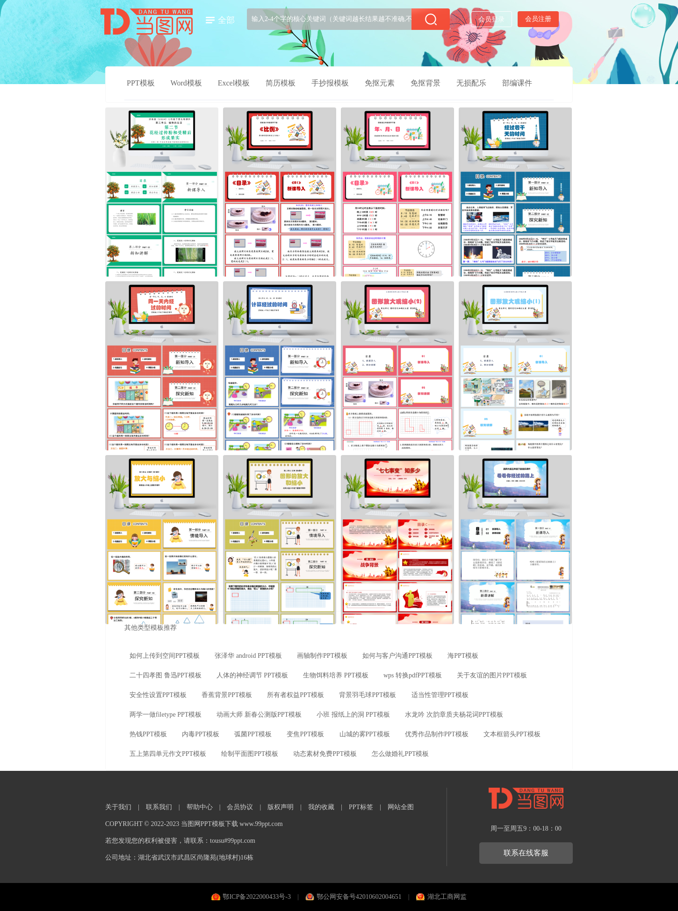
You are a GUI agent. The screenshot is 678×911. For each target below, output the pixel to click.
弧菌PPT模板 (253, 734)
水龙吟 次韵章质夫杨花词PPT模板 (454, 714)
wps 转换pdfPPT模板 (412, 675)
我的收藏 (321, 807)
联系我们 (159, 807)
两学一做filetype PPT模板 (166, 714)
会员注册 (538, 18)
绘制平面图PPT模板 (249, 753)
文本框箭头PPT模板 (512, 734)
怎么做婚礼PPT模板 (400, 753)
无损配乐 (471, 83)
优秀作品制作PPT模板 (437, 734)
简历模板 (281, 83)
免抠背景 (425, 83)
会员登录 (491, 19)
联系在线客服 (526, 853)
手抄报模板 (330, 83)
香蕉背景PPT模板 (227, 694)
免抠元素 (380, 83)
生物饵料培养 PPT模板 (335, 675)
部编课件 (517, 83)
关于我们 (118, 807)
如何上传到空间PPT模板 (165, 655)
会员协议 (240, 807)
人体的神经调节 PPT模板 (252, 675)
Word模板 (186, 83)
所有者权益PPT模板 (295, 694)
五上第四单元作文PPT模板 (168, 753)
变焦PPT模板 (305, 734)
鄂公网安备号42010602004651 (359, 896)
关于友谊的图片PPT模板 (492, 675)
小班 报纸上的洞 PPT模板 (353, 714)
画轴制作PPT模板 (322, 655)
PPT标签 (361, 807)
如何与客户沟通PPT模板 (397, 655)
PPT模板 (141, 83)
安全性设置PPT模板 (158, 694)
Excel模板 (234, 83)
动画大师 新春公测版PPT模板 (259, 714)
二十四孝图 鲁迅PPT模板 (166, 675)
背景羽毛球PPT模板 (367, 694)
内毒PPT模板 (200, 734)
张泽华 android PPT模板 (248, 655)
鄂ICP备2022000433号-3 (256, 896)
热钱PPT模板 (148, 734)
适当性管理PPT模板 (440, 694)
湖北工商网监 (447, 896)
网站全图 (401, 807)
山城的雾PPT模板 (364, 734)
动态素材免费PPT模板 (325, 753)
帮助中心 (200, 807)
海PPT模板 (462, 655)
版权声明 (280, 807)
